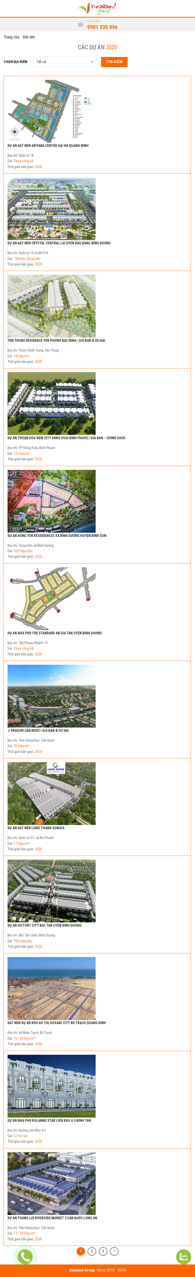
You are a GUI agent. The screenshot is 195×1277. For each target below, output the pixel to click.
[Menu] (80, 24)
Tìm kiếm (114, 62)
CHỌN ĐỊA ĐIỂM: (16, 62)
